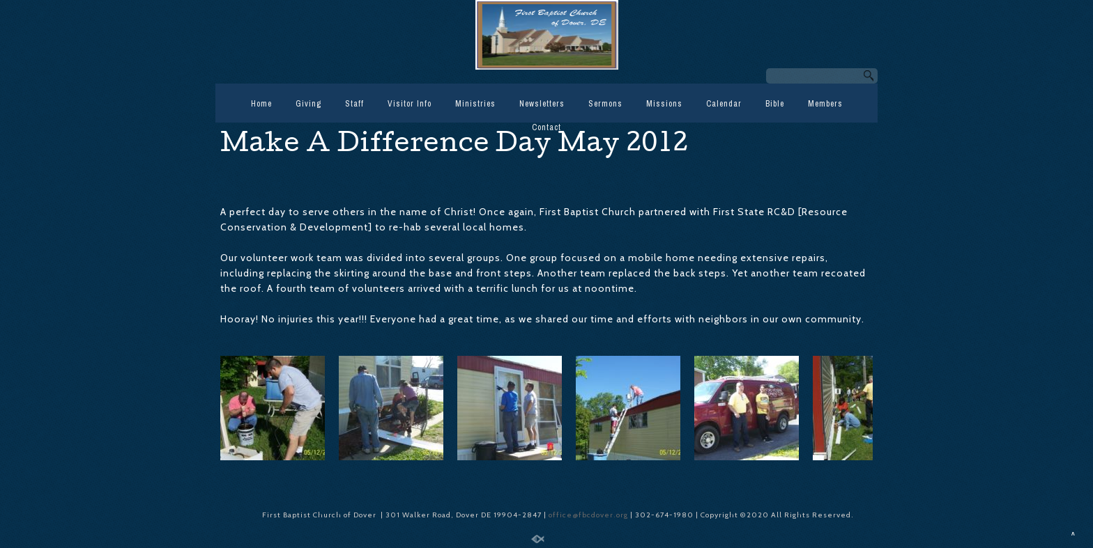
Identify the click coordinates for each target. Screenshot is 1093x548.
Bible (774, 103)
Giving (308, 103)
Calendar (724, 103)
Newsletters (542, 103)
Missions (664, 103)
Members (825, 103)
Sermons (605, 103)
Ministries (475, 103)
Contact (546, 127)
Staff (354, 103)
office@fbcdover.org (589, 514)
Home (261, 103)
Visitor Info (409, 103)
